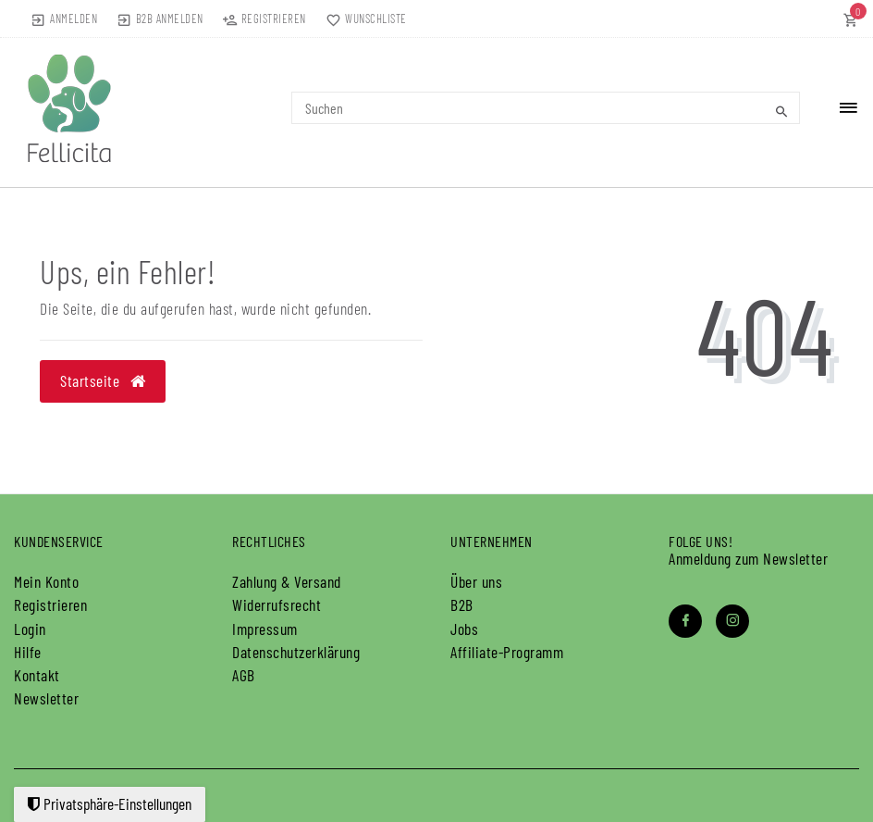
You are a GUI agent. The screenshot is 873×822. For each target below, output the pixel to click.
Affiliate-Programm (506, 651)
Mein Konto (46, 581)
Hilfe (28, 651)
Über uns (476, 581)
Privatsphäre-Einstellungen (109, 803)
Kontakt (37, 675)
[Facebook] (685, 621)
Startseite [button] (102, 380)
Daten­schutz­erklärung (296, 651)
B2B (461, 604)
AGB (243, 675)
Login (30, 628)
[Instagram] (732, 621)
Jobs (464, 628)
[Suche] (781, 111)
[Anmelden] (64, 18)
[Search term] (546, 108)
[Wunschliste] (362, 18)
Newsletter (46, 698)
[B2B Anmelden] (159, 18)
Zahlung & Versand (286, 581)
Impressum (265, 628)
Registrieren (50, 604)
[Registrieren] (264, 18)
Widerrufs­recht (276, 604)
